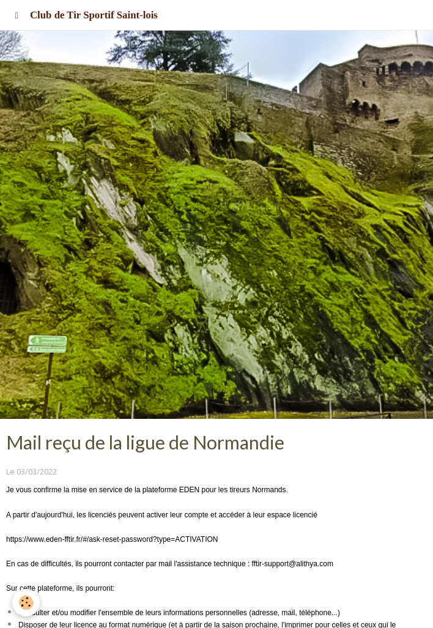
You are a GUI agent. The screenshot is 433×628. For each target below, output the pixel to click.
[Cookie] (26, 602)
